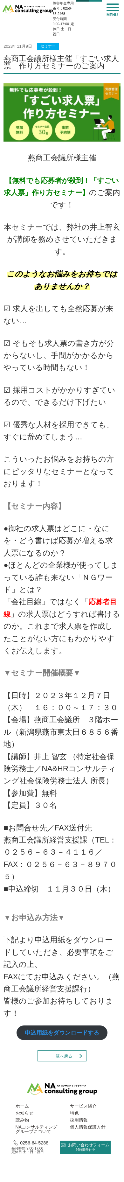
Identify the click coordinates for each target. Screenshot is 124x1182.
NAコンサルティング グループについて (36, 1129)
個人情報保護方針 (88, 1127)
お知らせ (24, 1113)
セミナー (48, 46)
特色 (74, 1113)
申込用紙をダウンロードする (62, 1033)
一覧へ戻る (62, 1056)
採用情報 (79, 1120)
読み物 (22, 1120)
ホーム (22, 1106)
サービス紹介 (83, 1106)
